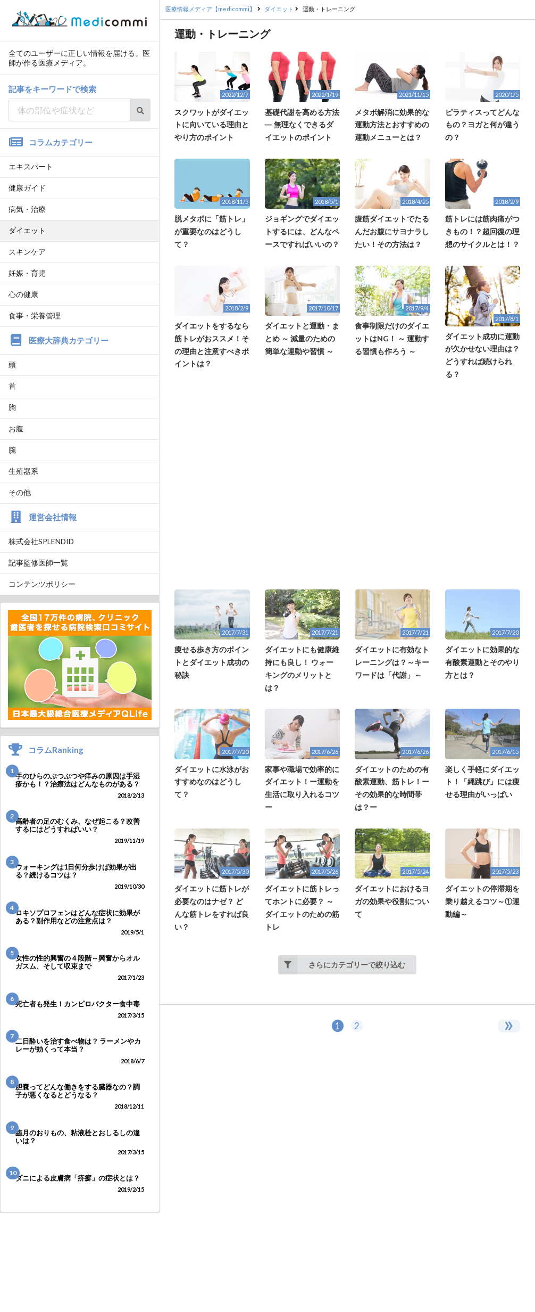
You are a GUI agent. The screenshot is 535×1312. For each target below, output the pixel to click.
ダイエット (27, 230)
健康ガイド (27, 187)
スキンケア (27, 251)
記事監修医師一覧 (38, 562)
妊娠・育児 (27, 272)
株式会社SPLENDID (41, 541)
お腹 (16, 428)
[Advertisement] (347, 485)
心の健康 (23, 294)
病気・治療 (27, 209)
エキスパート (31, 166)
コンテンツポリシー (42, 583)
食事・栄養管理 (35, 315)
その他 (20, 492)
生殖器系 (23, 470)
